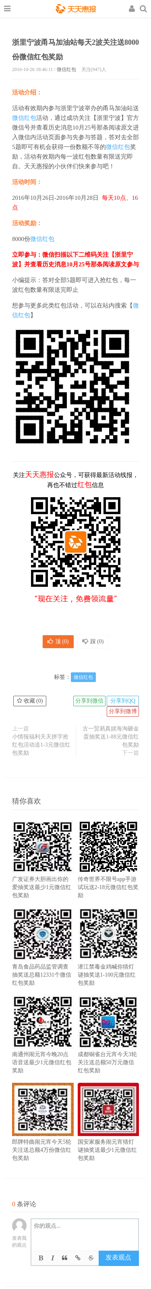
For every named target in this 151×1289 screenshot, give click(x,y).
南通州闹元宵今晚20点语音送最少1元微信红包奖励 (43, 1046)
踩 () (93, 641)
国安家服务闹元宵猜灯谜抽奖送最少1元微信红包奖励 (108, 1134)
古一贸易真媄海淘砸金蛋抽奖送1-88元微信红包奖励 (111, 737)
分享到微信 (89, 701)
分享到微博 (123, 711)
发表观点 (118, 1257)
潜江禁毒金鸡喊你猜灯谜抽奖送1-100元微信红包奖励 (108, 959)
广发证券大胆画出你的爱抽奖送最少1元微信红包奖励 (43, 871)
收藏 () (30, 701)
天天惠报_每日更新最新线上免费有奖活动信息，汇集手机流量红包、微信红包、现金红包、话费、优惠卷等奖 (76, 9)
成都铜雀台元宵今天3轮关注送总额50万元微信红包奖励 (108, 1046)
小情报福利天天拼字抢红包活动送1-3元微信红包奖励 (41, 745)
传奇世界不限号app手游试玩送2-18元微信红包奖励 (108, 871)
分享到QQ (122, 701)
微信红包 (66, 69)
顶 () (58, 641)
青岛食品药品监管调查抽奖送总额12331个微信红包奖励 (43, 959)
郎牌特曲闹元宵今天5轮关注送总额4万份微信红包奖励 (43, 1134)
